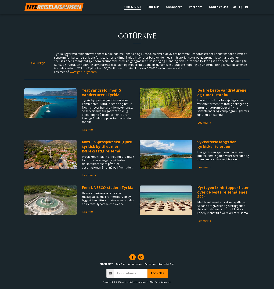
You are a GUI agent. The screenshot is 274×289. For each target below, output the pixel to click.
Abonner (157, 273)
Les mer (89, 130)
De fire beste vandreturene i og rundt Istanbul (222, 92)
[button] (234, 7)
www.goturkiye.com (83, 72)
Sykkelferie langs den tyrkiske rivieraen (217, 144)
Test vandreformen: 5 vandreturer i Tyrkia (101, 92)
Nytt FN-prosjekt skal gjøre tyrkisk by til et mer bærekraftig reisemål (107, 147)
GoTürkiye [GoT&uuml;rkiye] (38, 63)
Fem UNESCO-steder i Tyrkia (108, 187)
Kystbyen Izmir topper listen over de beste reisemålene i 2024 (223, 192)
